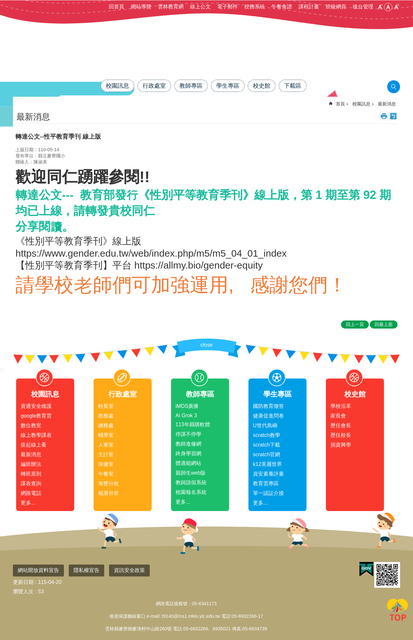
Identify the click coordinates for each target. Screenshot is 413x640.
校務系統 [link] (254, 6)
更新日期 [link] (23, 582)
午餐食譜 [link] (281, 6)
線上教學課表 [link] (36, 435)
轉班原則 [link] (31, 474)
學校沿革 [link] (340, 406)
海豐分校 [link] (108, 483)
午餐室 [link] (106, 474)
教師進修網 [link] (188, 444)
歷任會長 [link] (340, 425)
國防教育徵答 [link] (268, 406)
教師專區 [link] (191, 86)
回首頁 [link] (116, 6)
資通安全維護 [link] (36, 406)
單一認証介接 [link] (268, 493)
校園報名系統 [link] (191, 492)
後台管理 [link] (363, 6)
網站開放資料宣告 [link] (38, 570)
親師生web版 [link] (191, 473)
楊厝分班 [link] (108, 493)
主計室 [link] (106, 454)
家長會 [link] (338, 415)
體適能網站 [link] (188, 463)
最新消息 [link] (387, 103)
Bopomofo (393, 116)
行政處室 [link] (154, 86)
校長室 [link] (106, 406)
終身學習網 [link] (188, 453)
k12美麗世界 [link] (267, 464)
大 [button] (396, 7)
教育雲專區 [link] (266, 483)
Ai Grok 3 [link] (186, 415)
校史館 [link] (261, 86)
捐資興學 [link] (340, 445)
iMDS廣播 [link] (187, 406)
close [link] (206, 345)
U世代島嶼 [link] (265, 425)
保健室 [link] (106, 464)
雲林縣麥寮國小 (206, 57)
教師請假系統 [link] (191, 482)
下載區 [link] (292, 86)
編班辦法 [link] (31, 464)
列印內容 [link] (384, 116)
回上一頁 (355, 324)
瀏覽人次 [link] (23, 591)
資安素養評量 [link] (268, 474)
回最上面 (397, 611)
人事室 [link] (106, 445)
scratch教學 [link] (266, 435)
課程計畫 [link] (308, 6)
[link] (366, 569)
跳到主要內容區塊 (3, 3)
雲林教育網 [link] (171, 6)
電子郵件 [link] (227, 6)
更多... (28, 503)
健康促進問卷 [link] (268, 415)
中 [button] (388, 7)
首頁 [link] (340, 103)
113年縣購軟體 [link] (193, 424)
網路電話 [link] (31, 493)
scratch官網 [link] (266, 454)
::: (2, 370)
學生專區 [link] (227, 86)
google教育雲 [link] (36, 415)
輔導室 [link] (106, 435)
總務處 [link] (106, 425)
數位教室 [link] (31, 425)
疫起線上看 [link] (33, 445)
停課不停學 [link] (188, 434)
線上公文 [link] (200, 6)
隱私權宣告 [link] (86, 570)
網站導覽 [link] (141, 6)
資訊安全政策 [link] (129, 570)
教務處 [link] (106, 415)
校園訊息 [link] (117, 86)
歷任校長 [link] (340, 435)
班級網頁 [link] (336, 6)
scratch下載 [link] (266, 445)
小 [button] (380, 7)
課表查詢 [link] (31, 483)
